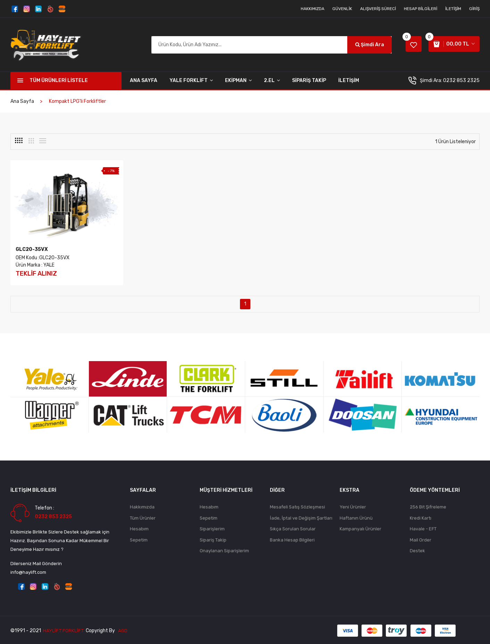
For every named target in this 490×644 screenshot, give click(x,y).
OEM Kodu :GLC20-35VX (42, 256)
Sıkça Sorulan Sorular (293, 528)
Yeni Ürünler (353, 505)
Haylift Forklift (63, 630)
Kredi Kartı (420, 517)
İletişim (453, 8)
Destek (417, 550)
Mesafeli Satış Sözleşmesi (297, 505)
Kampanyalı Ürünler (360, 528)
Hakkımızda (312, 8)
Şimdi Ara (366, 45)
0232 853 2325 (461, 80)
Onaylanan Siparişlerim (224, 550)
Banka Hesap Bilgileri (292, 539)
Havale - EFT (423, 528)
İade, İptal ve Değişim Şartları (301, 517)
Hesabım (139, 528)
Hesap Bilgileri (420, 8)
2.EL (272, 80)
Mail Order (420, 539)
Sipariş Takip (213, 539)
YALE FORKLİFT (191, 80)
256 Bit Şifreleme (428, 505)
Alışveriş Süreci (378, 8)
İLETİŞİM (348, 80)
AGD (123, 630)
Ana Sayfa (143, 80)
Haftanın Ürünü (356, 517)
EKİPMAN (238, 80)
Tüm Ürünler (143, 517)
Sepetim (139, 539)
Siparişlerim (212, 528)
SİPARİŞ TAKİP (309, 80)
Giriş (474, 8)
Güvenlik (342, 8)
